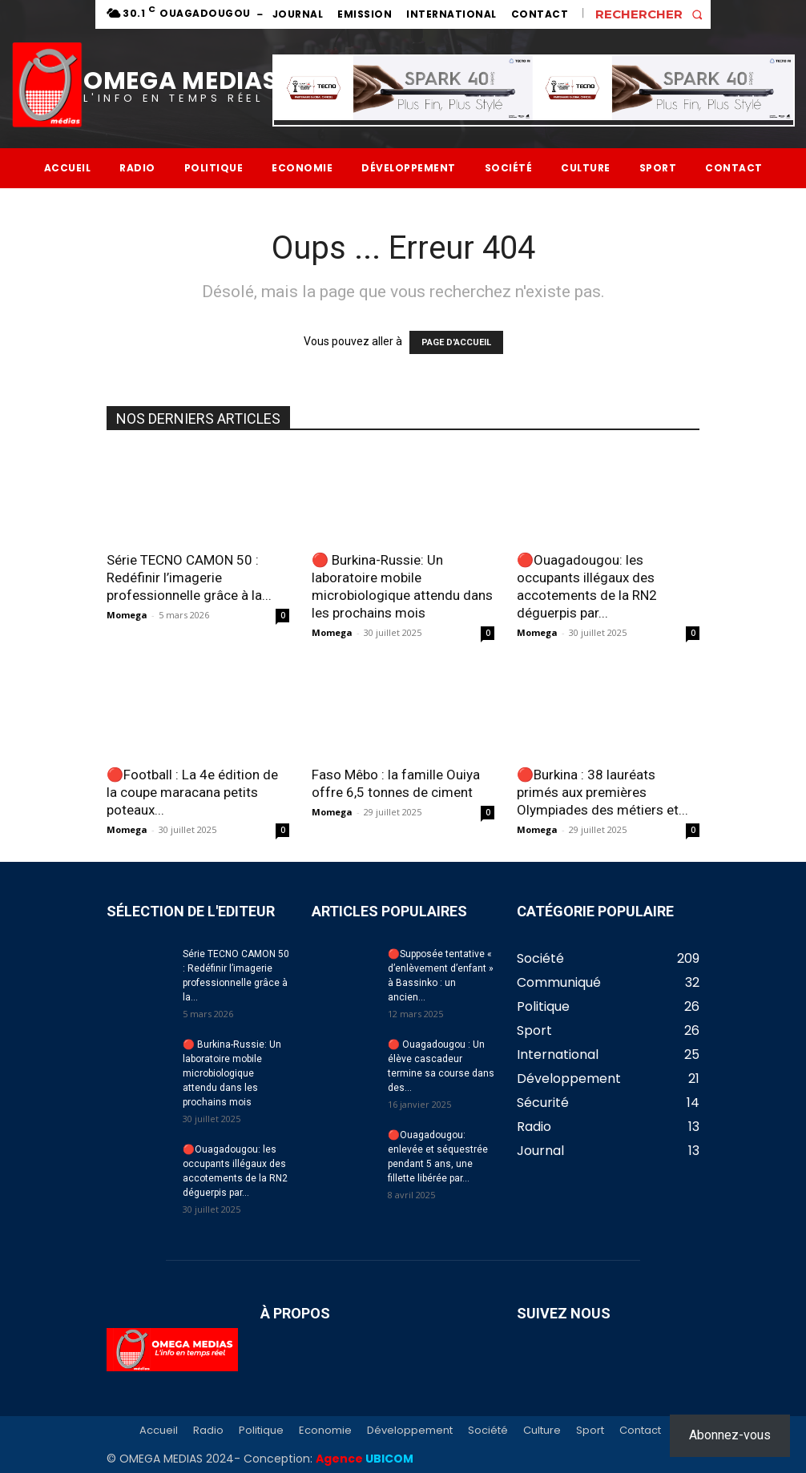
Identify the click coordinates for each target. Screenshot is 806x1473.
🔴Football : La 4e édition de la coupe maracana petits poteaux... (192, 792)
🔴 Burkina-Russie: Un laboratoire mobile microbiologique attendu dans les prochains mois (232, 1073)
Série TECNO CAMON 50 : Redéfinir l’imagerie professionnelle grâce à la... (189, 577)
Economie (325, 1430)
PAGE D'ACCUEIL (456, 342)
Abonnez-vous (730, 1435)
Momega (127, 615)
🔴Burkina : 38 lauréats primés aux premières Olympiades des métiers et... (602, 792)
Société (488, 1430)
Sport (590, 1430)
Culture (542, 1430)
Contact (640, 1430)
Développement (410, 1430)
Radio (208, 1430)
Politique (261, 1430)
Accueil (158, 1430)
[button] (653, 14)
